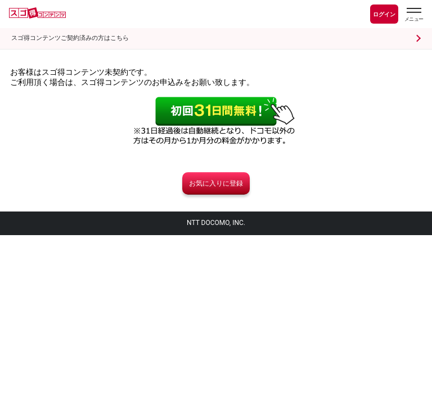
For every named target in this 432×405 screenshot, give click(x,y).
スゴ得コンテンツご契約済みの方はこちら (70, 38)
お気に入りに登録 (216, 183)
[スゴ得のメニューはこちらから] (413, 16)
